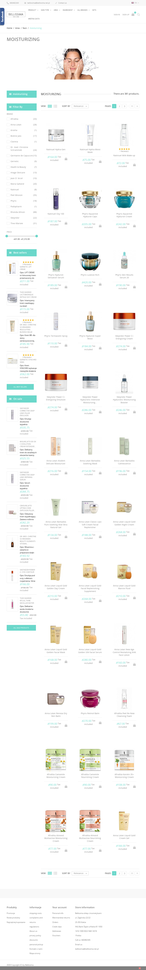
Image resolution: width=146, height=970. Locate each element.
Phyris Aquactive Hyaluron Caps (90, 215)
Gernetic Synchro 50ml (28, 360)
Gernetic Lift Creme (26, 267)
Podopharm (24, 206)
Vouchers (56, 935)
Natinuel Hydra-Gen (55, 149)
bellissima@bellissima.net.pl (37, 3)
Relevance (81, 106)
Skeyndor (24, 217)
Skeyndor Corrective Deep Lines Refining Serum (27, 476)
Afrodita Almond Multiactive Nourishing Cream (90, 838)
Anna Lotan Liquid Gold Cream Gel (124, 836)
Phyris (24, 200)
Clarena (24, 141)
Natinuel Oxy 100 (56, 213)
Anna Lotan (24, 124)
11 (132, 106)
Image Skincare (24, 172)
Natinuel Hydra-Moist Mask (90, 150)
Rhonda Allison (24, 212)
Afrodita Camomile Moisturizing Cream (55, 775)
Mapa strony (35, 953)
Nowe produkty (13, 917)
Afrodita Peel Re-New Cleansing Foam (124, 714)
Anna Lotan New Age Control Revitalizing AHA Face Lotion (124, 652)
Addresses (56, 931)
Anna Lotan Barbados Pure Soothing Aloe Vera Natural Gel (55, 524)
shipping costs (36, 913)
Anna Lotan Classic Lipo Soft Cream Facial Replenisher (90, 524)
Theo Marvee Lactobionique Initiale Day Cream (28, 294)
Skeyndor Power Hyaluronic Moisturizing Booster (124, 399)
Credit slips (57, 926)
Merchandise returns (61, 917)
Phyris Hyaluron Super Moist (90, 337)
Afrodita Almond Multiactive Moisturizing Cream (55, 838)
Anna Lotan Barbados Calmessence (124, 462)
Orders (55, 922)
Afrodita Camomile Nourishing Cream (90, 775)
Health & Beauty (24, 166)
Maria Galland (24, 183)
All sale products (21, 628)
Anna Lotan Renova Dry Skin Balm (56, 714)
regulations (34, 926)
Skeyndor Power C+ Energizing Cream (124, 337)
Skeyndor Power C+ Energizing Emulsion (56, 398)
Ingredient (68, 10)
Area (56, 10)
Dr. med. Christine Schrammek (24, 148)
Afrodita (24, 119)
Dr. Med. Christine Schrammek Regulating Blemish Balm (28, 328)
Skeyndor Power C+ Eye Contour (27, 570)
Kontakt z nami (36, 948)
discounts (34, 940)
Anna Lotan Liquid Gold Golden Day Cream (56, 587)
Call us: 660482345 (82, 940)
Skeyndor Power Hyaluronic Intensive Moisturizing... (90, 399)
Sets (94, 10)
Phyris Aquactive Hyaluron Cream (124, 215)
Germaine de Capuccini (24, 155)
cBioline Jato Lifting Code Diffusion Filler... (27, 508)
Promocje (11, 913)
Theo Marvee (24, 223)
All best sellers (20, 387)
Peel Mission (24, 195)
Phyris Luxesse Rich (90, 274)
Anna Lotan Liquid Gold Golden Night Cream (124, 523)
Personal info (57, 913)
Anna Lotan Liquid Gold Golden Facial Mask (56, 651)
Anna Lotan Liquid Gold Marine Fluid (124, 587)
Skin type (45, 10)
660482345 (13, 2)
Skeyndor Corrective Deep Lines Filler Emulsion (27, 412)
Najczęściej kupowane (16, 922)
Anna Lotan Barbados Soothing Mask (90, 462)
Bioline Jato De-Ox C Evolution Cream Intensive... (28, 444)
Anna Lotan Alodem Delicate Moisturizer (55, 462)
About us (33, 931)
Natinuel (24, 189)
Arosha (24, 130)
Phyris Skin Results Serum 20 (124, 276)
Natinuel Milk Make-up (124, 155)
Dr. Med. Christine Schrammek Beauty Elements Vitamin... (28, 540)
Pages (108, 106)
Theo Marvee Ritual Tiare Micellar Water (27, 600)
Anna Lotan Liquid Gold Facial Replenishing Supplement (90, 588)
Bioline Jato (24, 135)
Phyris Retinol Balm (90, 713)
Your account (59, 907)
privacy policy (35, 935)
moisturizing (20, 93)
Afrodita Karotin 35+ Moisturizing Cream (124, 775)
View (43, 106)
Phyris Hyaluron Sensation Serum (56, 276)
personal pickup (36, 944)
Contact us (61, 3)
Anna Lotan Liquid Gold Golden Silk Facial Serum (90, 651)
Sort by (66, 106)
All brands (82, 10)
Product (32, 10)
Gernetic (24, 161)
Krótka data (34, 19)
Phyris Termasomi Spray (55, 335)
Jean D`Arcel (24, 178)
